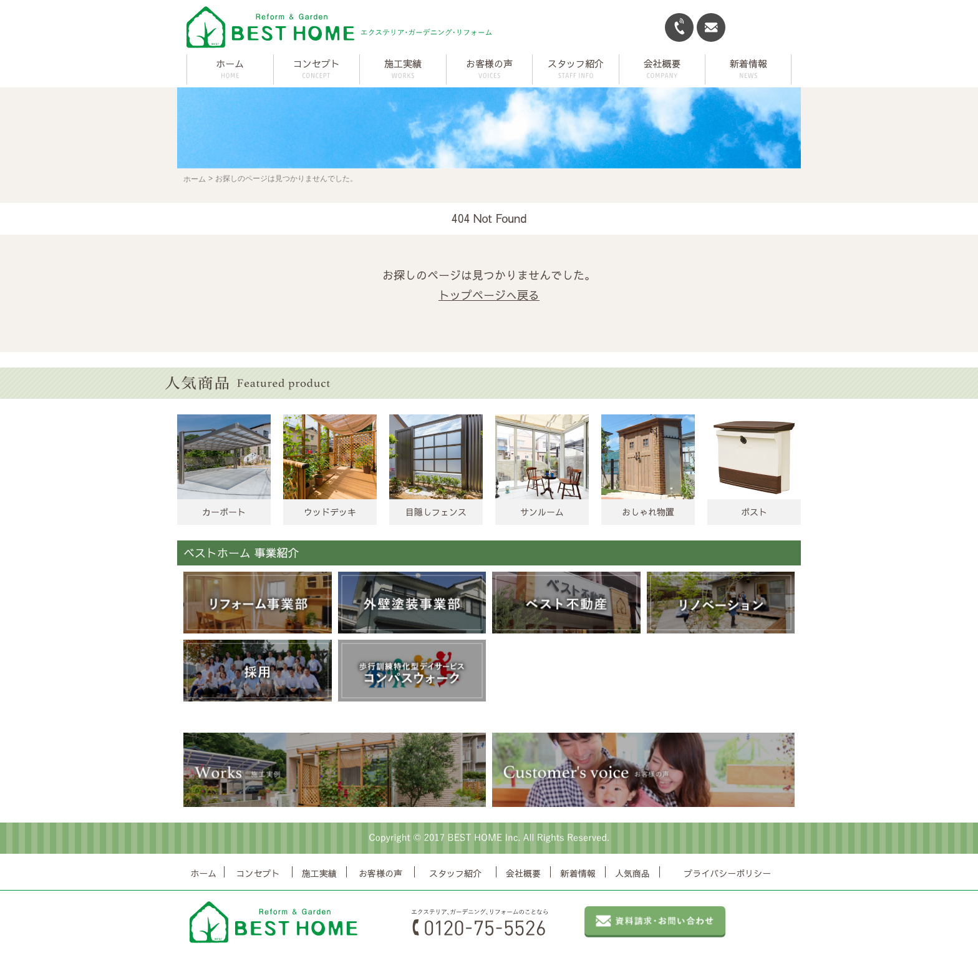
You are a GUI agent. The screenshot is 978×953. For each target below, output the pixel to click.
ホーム (230, 63)
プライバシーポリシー (727, 873)
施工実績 (319, 873)
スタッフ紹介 (455, 873)
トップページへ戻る (489, 295)
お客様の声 (380, 873)
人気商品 (632, 873)
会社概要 (523, 873)
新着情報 (578, 873)
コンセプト (258, 873)
